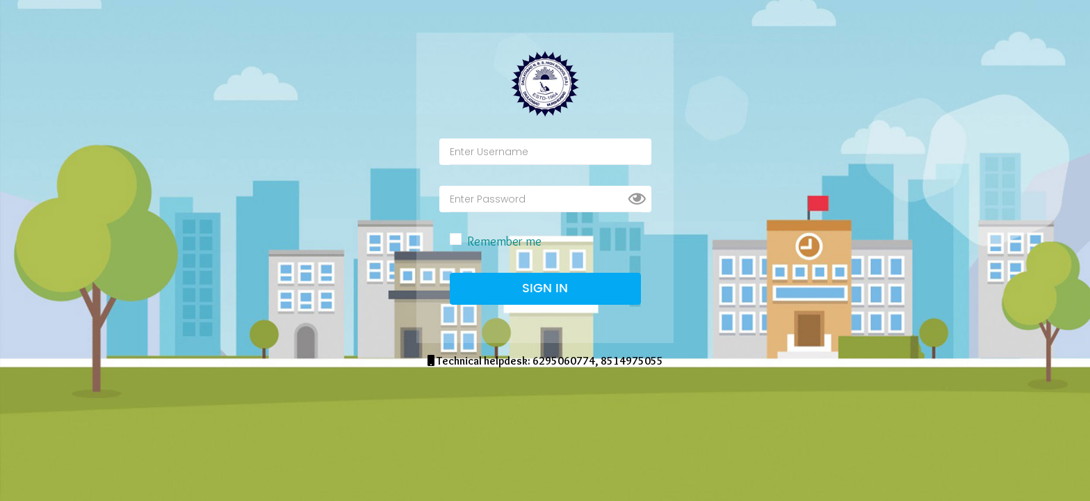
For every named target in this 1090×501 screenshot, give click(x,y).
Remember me (504, 241)
